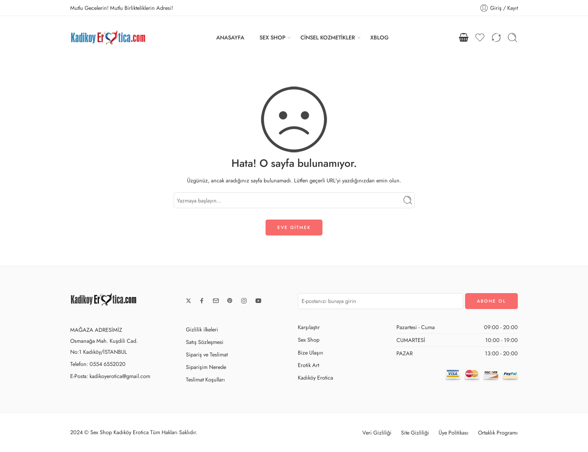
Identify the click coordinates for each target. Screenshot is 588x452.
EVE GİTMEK (294, 227)
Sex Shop (308, 340)
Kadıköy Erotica (315, 377)
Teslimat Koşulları (205, 379)
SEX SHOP (272, 37)
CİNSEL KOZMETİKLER (327, 37)
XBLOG (379, 37)
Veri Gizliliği (376, 432)
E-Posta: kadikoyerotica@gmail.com (110, 376)
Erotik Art (308, 365)
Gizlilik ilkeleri (202, 329)
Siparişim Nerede (206, 367)
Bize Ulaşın (310, 352)
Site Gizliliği (415, 432)
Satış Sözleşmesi (204, 342)
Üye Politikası (454, 432)
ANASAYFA (230, 37)
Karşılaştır (309, 327)
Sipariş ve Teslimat (207, 354)
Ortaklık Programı (498, 432)
